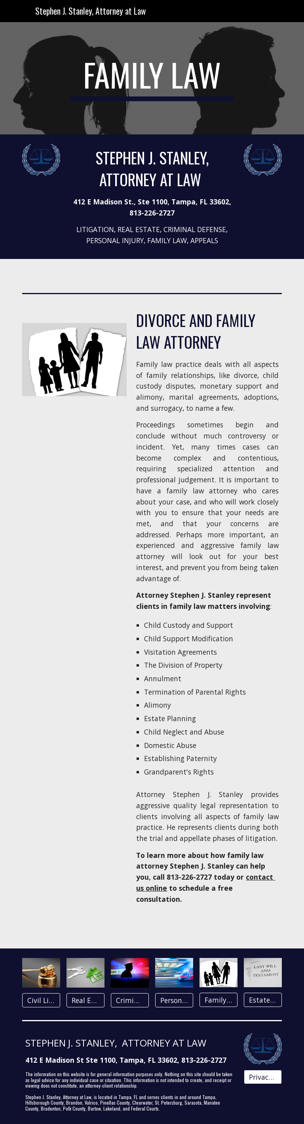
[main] (151, 78)
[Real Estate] (85, 1000)
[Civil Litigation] (41, 1000)
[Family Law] (218, 1000)
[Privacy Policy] (262, 1077)
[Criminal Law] (129, 1000)
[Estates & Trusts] (262, 1000)
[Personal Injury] (174, 1000)
